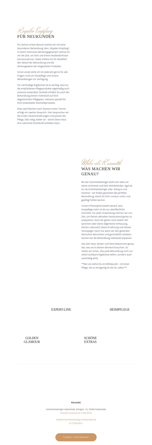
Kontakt (64, 412)
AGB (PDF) (87, 412)
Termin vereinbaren (76, 437)
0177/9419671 (76, 423)
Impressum (74, 412)
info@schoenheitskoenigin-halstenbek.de (76, 419)
